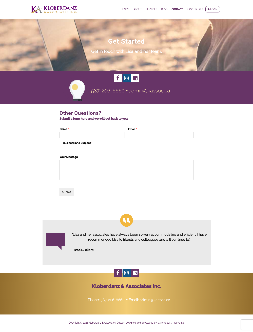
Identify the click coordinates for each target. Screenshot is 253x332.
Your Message (69, 157)
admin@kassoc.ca (149, 91)
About (137, 9)
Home (125, 9)
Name (64, 129)
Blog (164, 9)
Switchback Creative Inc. (171, 322)
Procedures (195, 9)
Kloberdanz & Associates (54, 9)
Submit (66, 192)
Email (132, 129)
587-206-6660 (108, 91)
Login (213, 9)
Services (151, 9)
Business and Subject (77, 143)
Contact (177, 9)
